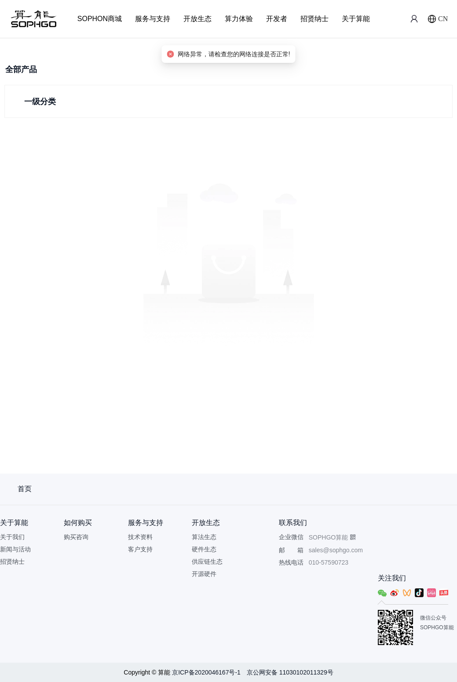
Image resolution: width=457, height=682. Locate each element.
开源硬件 (204, 573)
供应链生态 (207, 561)
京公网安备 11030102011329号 (290, 672)
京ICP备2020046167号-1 (207, 672)
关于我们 (12, 536)
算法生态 (204, 536)
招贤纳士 (314, 18)
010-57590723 (328, 562)
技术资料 (140, 536)
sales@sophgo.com (336, 550)
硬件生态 (204, 549)
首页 (25, 488)
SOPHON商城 (99, 18)
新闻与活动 (15, 549)
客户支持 (140, 549)
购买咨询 (76, 536)
